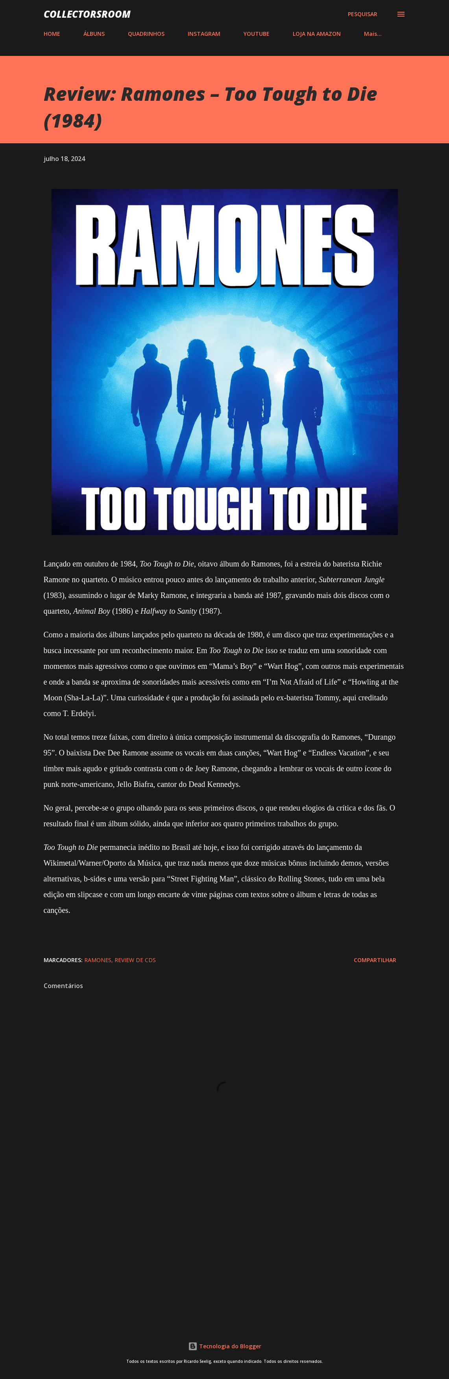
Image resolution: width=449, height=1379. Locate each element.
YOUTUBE (257, 33)
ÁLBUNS (94, 33)
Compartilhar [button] (375, 960)
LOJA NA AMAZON (317, 33)
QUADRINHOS (146, 33)
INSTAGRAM (204, 33)
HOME (52, 33)
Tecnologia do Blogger (224, 1346)
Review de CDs (135, 960)
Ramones (97, 960)
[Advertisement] (225, 1253)
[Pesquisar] (362, 14)
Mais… (373, 33)
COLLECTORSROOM (87, 13)
